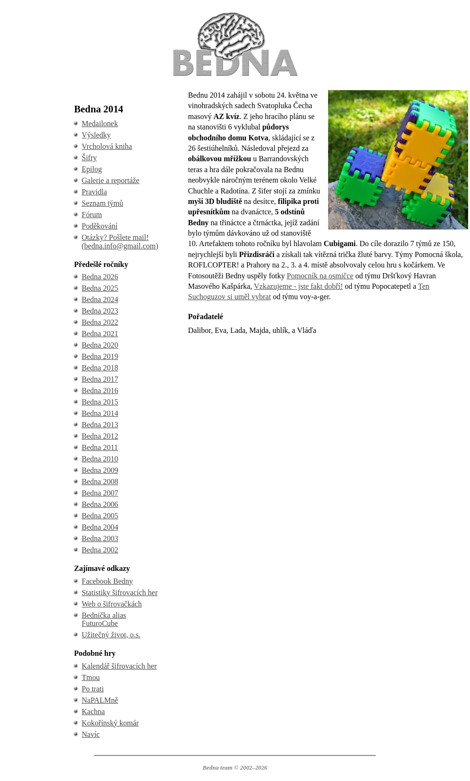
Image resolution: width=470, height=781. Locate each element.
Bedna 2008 (100, 482)
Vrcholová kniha (107, 146)
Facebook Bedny (107, 581)
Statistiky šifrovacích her (120, 592)
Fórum (92, 215)
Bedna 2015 (100, 402)
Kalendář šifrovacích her (119, 666)
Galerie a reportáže (111, 180)
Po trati (93, 689)
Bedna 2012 (100, 436)
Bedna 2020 (100, 345)
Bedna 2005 (100, 516)
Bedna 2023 (100, 311)
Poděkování (100, 226)
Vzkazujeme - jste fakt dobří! (298, 286)
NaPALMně (100, 700)
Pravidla (94, 192)
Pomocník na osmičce (320, 276)
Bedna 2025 (100, 288)
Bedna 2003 (100, 538)
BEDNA (235, 13)
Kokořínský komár (110, 723)
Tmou (91, 677)
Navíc (91, 734)
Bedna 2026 (100, 277)
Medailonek (100, 123)
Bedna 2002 (100, 550)
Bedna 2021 (100, 334)
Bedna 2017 (100, 379)
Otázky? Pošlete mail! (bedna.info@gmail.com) (120, 241)
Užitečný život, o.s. (111, 635)
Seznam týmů (102, 203)
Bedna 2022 (100, 322)
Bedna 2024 (100, 299)
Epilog (92, 169)
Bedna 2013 (100, 425)
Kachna (93, 711)
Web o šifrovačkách (112, 604)
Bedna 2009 (100, 470)
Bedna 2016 (100, 390)
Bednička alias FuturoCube (104, 619)
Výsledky (96, 135)
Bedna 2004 (100, 527)
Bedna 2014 (100, 413)
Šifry (89, 158)
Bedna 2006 (100, 504)
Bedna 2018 (100, 368)
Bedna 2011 (100, 447)
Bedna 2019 (100, 356)
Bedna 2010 (100, 459)
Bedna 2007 (100, 493)
